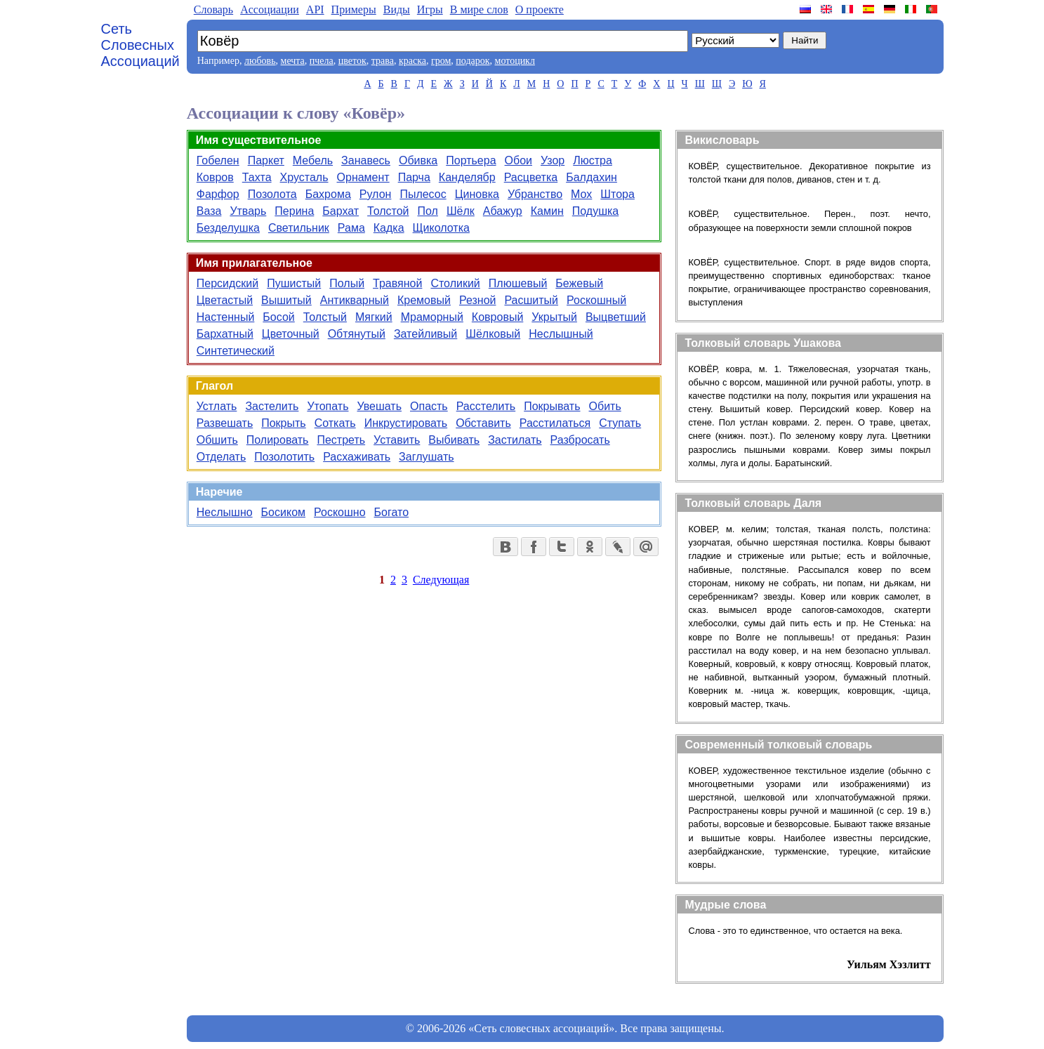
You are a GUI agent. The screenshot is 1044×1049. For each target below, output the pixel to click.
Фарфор (218, 194)
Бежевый (579, 283)
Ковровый (497, 317)
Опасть (429, 406)
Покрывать (552, 406)
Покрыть (283, 423)
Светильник (298, 228)
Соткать (335, 423)
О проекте (539, 9)
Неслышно (225, 512)
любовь (260, 60)
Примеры (353, 9)
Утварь (248, 211)
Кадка (389, 228)
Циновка (477, 194)
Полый (346, 283)
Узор (552, 160)
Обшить (217, 440)
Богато (391, 512)
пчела (321, 60)
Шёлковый (492, 334)
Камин (547, 211)
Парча (414, 177)
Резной (477, 300)
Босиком (283, 512)
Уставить (397, 440)
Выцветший (616, 317)
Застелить (271, 406)
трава (382, 60)
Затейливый (425, 334)
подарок (472, 60)
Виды (396, 9)
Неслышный (561, 334)
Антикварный (354, 300)
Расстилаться (555, 423)
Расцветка (530, 177)
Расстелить (486, 406)
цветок (352, 60)
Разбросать (580, 440)
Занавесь (365, 160)
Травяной (397, 283)
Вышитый (286, 300)
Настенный (226, 317)
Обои (518, 160)
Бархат (340, 211)
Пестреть (341, 440)
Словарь (213, 9)
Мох (581, 194)
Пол (428, 211)
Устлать (217, 406)
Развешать (225, 423)
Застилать (514, 440)
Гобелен (218, 160)
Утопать (327, 406)
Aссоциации (269, 9)
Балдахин (591, 177)
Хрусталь (304, 177)
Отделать (221, 457)
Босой (278, 317)
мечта (293, 60)
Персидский (227, 283)
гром (441, 60)
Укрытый (554, 317)
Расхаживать (356, 457)
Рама (351, 228)
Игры (430, 9)
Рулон (375, 194)
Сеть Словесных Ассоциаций (140, 45)
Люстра (592, 160)
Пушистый (294, 283)
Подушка (595, 211)
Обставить (483, 423)
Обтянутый (356, 334)
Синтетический (236, 351)
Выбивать (454, 440)
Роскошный (596, 300)
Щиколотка (441, 228)
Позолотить (284, 457)
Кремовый (424, 300)
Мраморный (432, 317)
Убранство (535, 194)
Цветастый (225, 300)
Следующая (441, 580)
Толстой (388, 211)
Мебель (313, 160)
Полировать (277, 440)
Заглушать (426, 457)
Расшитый (531, 300)
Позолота (272, 194)
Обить (605, 406)
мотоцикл (515, 60)
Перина (294, 211)
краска (412, 60)
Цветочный (290, 334)
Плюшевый (518, 283)
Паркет (266, 160)
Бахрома (328, 194)
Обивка (418, 160)
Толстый (325, 317)
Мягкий (373, 317)
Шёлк (461, 211)
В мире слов (479, 9)
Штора (617, 194)
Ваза (209, 211)
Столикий (455, 283)
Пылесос (422, 194)
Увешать (379, 406)
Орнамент (363, 177)
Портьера (471, 160)
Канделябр (467, 177)
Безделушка (228, 228)
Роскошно (340, 512)
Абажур (502, 211)
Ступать (620, 423)
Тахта (257, 177)
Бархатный (225, 334)
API (315, 9)
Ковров (215, 177)
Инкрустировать (405, 423)
